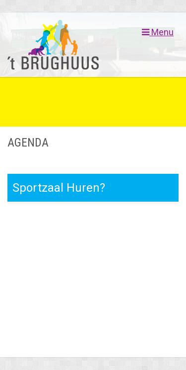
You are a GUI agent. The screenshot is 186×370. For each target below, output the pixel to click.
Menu (158, 32)
